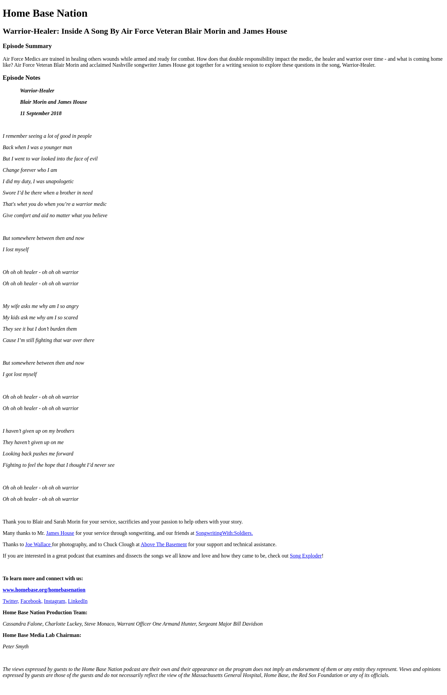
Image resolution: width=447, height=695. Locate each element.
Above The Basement (164, 544)
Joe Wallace (38, 544)
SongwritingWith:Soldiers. (224, 533)
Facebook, (31, 601)
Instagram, (55, 601)
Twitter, (11, 601)
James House (60, 533)
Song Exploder (306, 556)
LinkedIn (78, 601)
